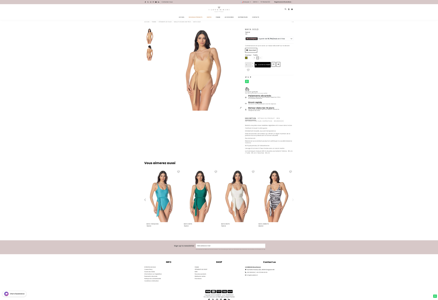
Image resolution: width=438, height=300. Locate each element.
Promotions (198, 278)
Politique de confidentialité (152, 278)
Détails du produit (266, 118)
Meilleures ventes (200, 276)
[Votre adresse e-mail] (229, 246)
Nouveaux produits (200, 274)
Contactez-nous (167, 2)
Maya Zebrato (264, 224)
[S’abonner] (263, 246)
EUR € (256, 2)
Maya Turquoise (153, 224)
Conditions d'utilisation (151, 281)
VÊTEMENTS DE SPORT (201, 269)
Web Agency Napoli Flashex (226, 297)
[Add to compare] (278, 64)
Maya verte (188, 224)
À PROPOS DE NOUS (150, 267)
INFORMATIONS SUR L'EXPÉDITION (258, 121)
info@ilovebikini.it (252, 275)
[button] (145, 200)
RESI (278, 118)
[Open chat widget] (14, 294)
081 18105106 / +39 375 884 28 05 (257, 272)
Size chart (251, 50)
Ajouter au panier (262, 65)
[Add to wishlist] (273, 64)
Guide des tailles (149, 272)
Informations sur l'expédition (153, 274)
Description (250, 118)
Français (246, 2)
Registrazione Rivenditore (282, 2)
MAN (196, 272)
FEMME (197, 267)
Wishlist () (265, 2)
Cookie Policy (148, 269)
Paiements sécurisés (150, 276)
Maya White (225, 224)
